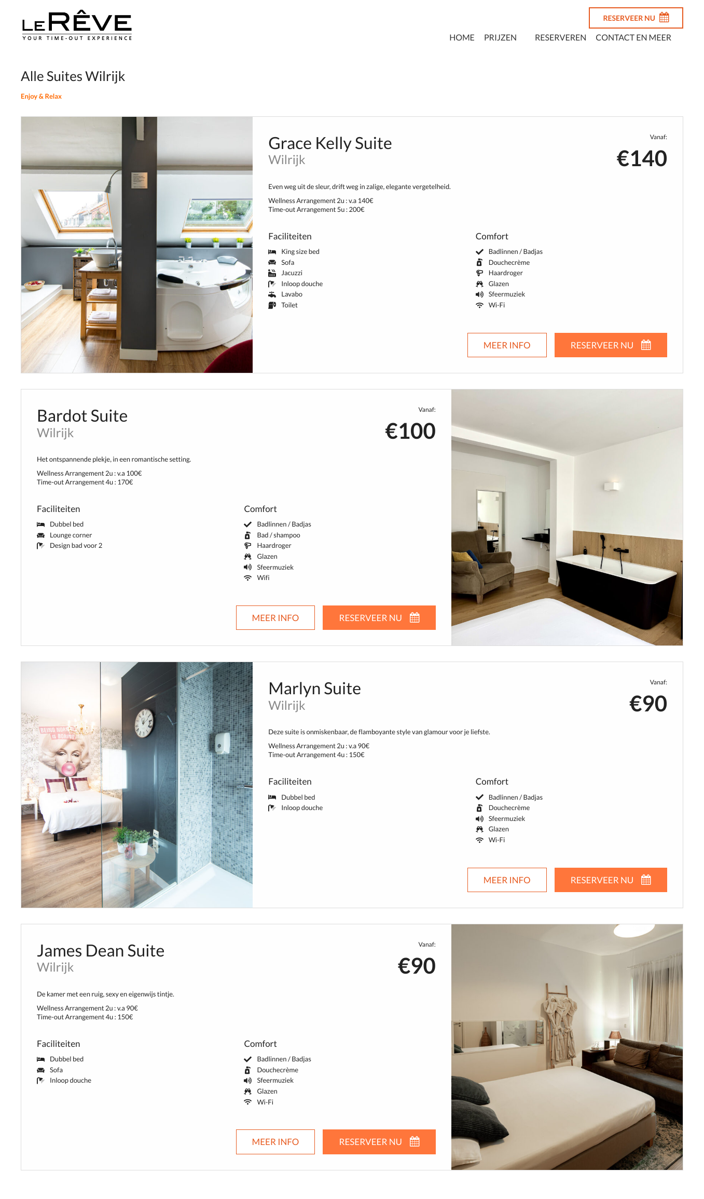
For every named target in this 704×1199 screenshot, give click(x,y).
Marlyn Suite (314, 688)
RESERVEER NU (636, 17)
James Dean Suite (100, 950)
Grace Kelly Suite (330, 142)
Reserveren (560, 38)
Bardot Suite (82, 415)
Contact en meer (633, 38)
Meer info (507, 345)
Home (462, 38)
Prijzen (500, 38)
